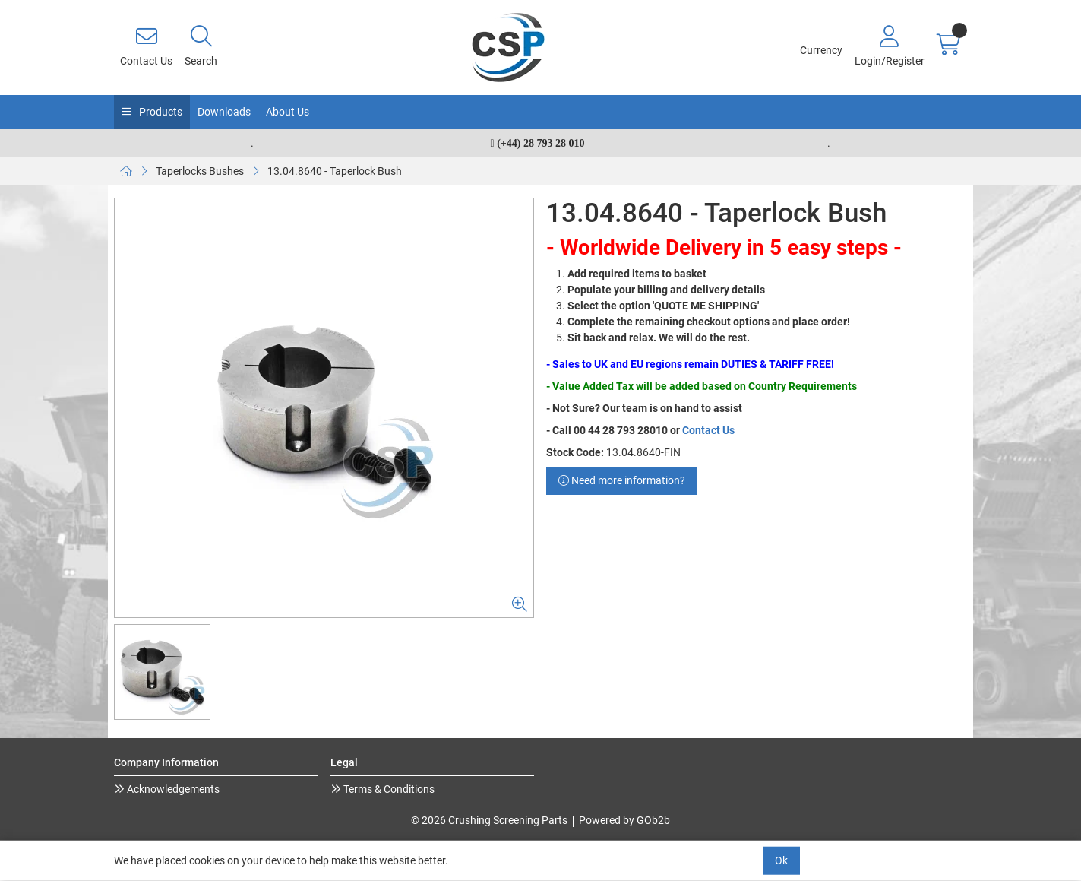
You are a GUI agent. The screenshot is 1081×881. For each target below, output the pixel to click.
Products (159, 112)
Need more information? (621, 480)
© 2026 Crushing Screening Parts (489, 820)
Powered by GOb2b (624, 820)
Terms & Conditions (388, 789)
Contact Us (708, 430)
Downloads (224, 112)
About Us (287, 112)
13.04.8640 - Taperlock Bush (334, 171)
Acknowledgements (172, 789)
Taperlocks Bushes (200, 171)
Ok (781, 860)
